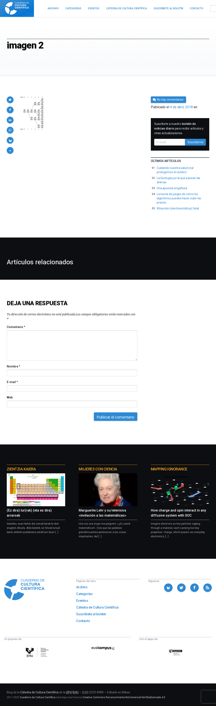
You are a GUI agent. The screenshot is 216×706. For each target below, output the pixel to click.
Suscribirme (196, 142)
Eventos (82, 601)
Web (10, 397)
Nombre (13, 366)
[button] (10, 99)
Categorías (84, 594)
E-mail (12, 382)
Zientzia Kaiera (21, 469)
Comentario (16, 327)
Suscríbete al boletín (91, 614)
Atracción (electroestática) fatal (178, 208)
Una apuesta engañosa (172, 188)
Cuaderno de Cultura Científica (37, 697)
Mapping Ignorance (169, 469)
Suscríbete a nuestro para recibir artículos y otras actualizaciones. (179, 128)
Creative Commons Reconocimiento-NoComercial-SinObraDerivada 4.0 (123, 697)
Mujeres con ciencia (98, 469)
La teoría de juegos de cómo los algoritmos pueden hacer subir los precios (179, 198)
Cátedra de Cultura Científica (97, 607)
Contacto (83, 621)
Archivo (81, 587)
